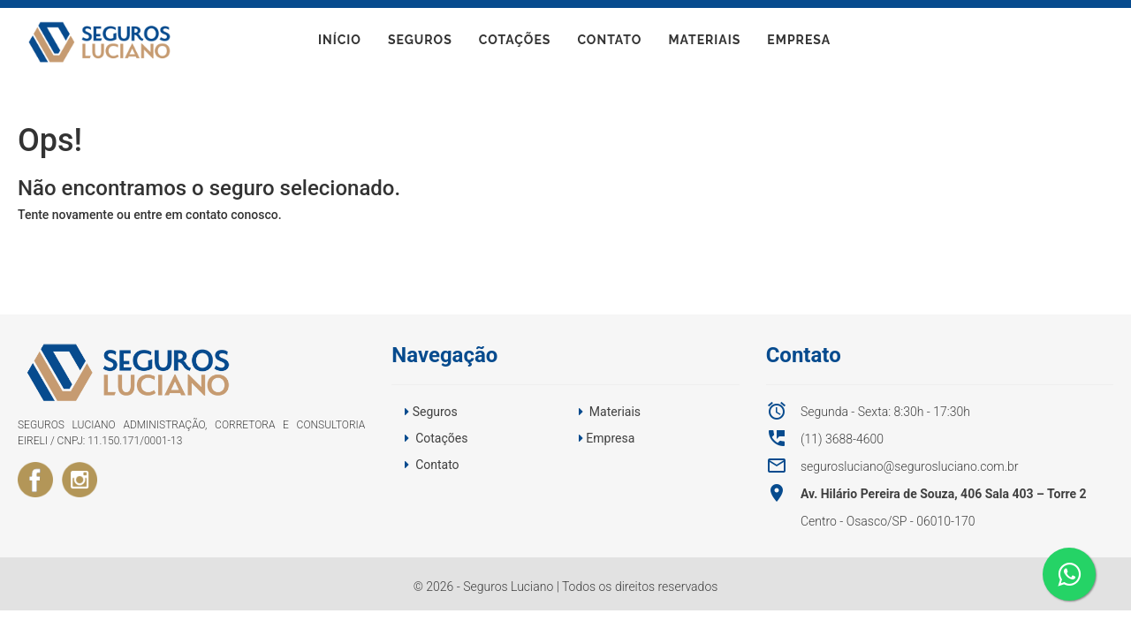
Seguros (420, 43)
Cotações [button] (441, 438)
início (339, 43)
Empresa (799, 43)
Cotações (515, 43)
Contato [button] (437, 465)
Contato (609, 43)
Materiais (704, 43)
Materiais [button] (615, 412)
